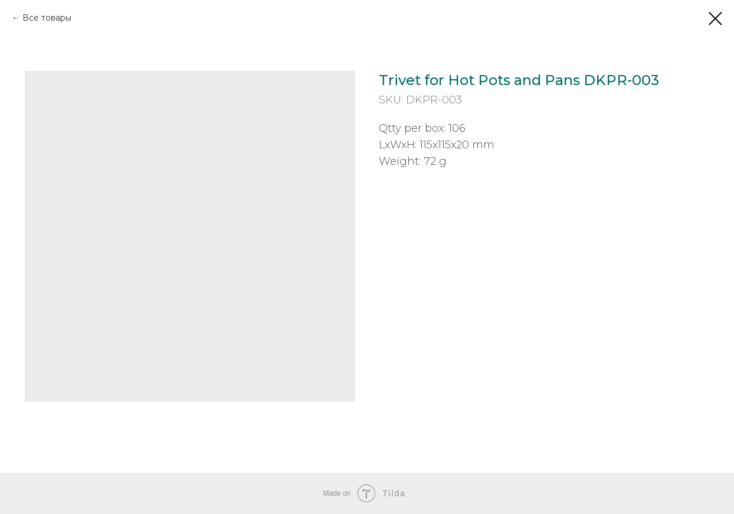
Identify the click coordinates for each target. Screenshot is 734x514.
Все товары (46, 17)
